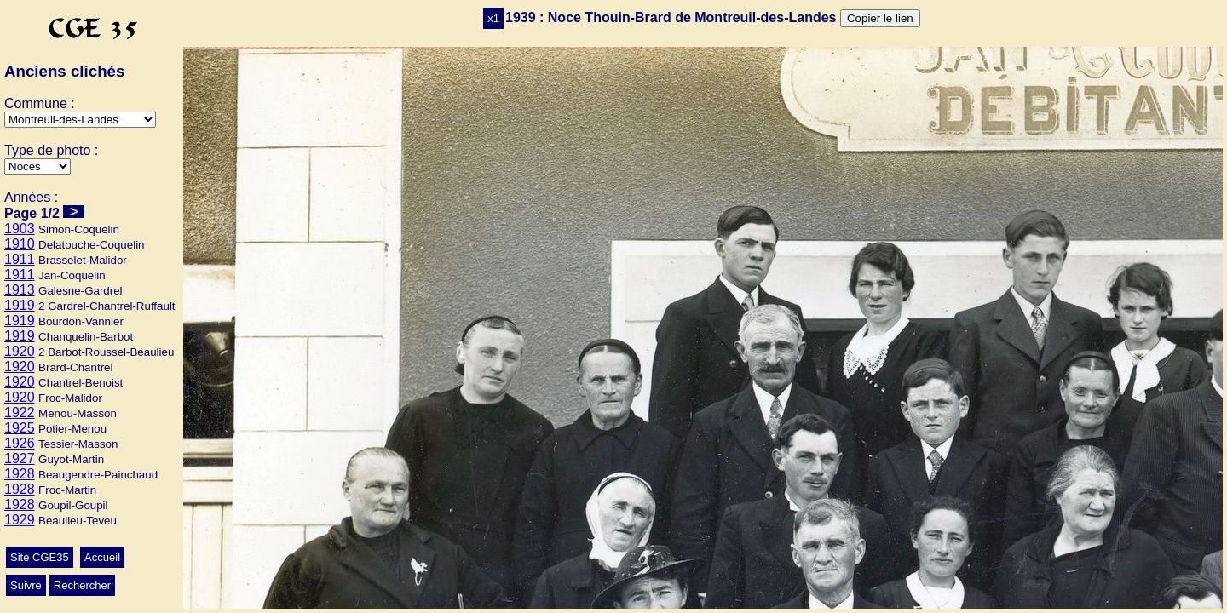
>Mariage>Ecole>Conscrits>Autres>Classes (37, 166)
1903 (19, 228)
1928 (19, 474)
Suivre (26, 585)
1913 (19, 290)
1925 (19, 428)
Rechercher (82, 585)
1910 (19, 244)
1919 (19, 305)
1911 (19, 259)
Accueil (102, 557)
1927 (19, 458)
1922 (19, 412)
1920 (19, 351)
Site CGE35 (39, 557)
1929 (19, 520)
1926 (19, 443)
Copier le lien (880, 18)
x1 (493, 18)
